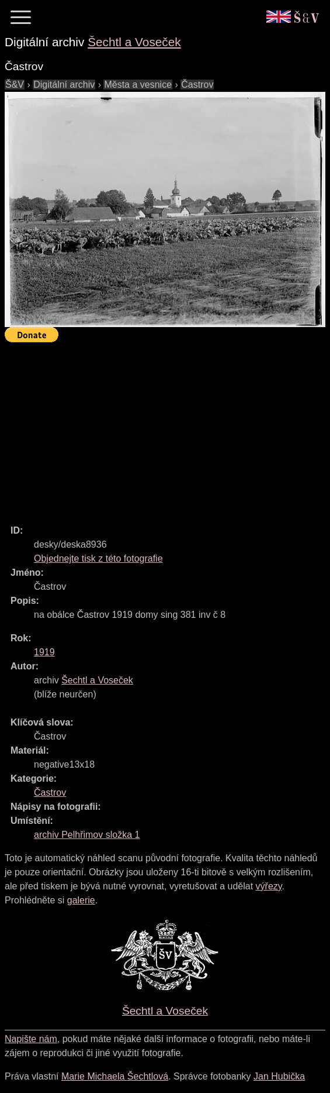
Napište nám (31, 1039)
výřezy (269, 886)
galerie (81, 900)
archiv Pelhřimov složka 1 (87, 835)
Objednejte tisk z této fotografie (98, 558)
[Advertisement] (167, 428)
